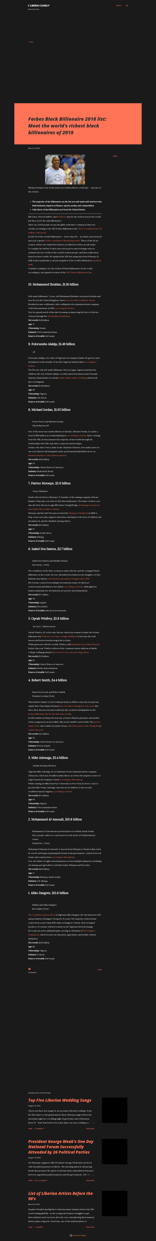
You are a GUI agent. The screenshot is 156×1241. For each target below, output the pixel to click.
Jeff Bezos (61, 216)
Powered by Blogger (78, 1235)
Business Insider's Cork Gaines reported (47, 455)
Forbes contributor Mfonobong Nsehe (62, 240)
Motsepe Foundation (78, 513)
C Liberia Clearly (38, 5)
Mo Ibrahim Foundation (59, 316)
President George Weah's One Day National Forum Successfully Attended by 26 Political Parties (60, 1147)
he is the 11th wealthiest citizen (80, 300)
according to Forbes (64, 308)
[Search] (118, 5)
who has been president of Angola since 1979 (68, 578)
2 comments (39, 1129)
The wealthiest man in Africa (41, 915)
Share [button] (115, 156)
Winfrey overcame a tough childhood (59, 636)
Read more (90, 1129)
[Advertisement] (78, 26)
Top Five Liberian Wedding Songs (59, 1100)
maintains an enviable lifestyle (85, 644)
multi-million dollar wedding (72, 378)
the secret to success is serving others (71, 652)
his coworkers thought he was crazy (77, 706)
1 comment (39, 1227)
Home (31, 42)
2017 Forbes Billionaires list (79, 272)
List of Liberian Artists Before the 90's (60, 1196)
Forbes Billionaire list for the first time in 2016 (49, 714)
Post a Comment (41, 1180)
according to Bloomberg (71, 779)
